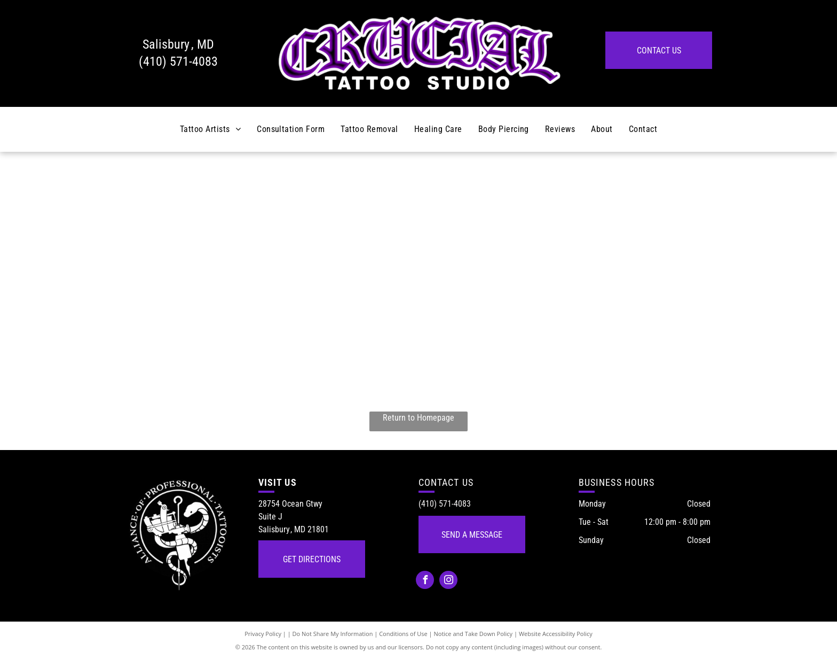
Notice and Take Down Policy (473, 634)
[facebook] (425, 581)
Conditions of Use (403, 634)
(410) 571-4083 (178, 61)
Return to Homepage (418, 418)
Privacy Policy (262, 634)
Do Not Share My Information (333, 634)
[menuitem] (210, 129)
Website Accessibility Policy (556, 634)
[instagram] (448, 581)
